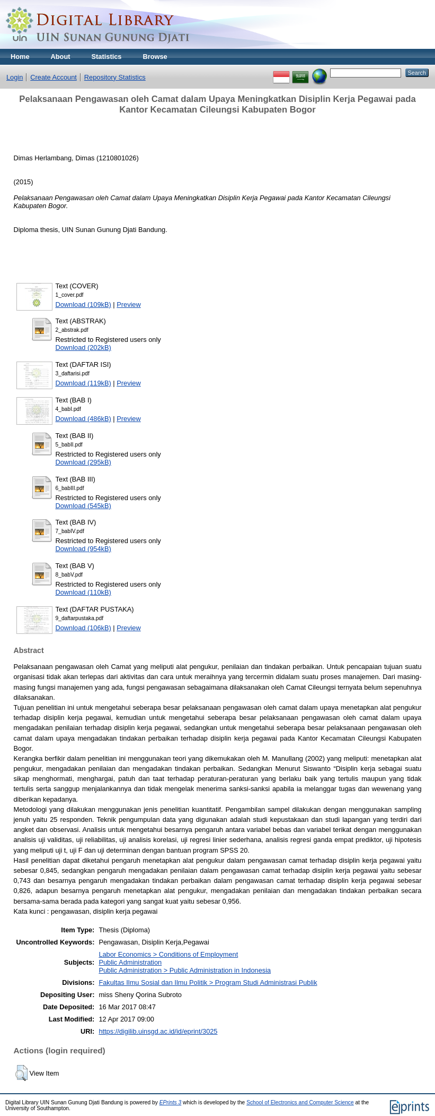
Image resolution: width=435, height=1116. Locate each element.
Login (14, 77)
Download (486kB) (83, 419)
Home (20, 57)
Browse (155, 57)
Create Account (53, 77)
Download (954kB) (83, 549)
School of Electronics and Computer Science (300, 1102)
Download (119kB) (83, 383)
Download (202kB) (83, 347)
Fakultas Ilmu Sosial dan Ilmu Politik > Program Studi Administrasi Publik (208, 982)
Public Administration (130, 962)
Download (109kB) (83, 304)
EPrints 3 (170, 1102)
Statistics (107, 57)
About (60, 57)
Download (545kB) (83, 506)
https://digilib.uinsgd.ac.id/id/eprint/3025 (158, 1031)
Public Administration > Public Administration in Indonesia (185, 970)
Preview (129, 304)
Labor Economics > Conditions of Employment (168, 954)
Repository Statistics (115, 77)
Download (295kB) (83, 462)
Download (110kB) (83, 592)
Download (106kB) (83, 628)
